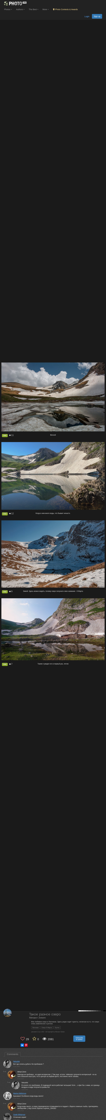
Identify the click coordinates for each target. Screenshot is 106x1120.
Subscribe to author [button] (79, 1038)
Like (4, 435)
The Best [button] (33, 9)
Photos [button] (8, 9)
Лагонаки (35, 1027)
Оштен (57, 1027)
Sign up (97, 16)
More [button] (46, 9)
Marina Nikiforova (19, 1093)
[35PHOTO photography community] (14, 3)
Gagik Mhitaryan (19, 1115)
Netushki (16, 1061)
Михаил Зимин (37, 1018)
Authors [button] (20, 9)
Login (86, 16)
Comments (12, 1054)
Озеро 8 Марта (46, 1027)
